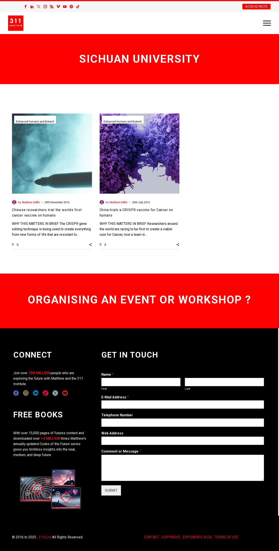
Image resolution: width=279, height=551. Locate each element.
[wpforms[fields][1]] (182, 404)
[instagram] (26, 393)
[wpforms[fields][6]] (182, 422)
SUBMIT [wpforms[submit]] (111, 490)
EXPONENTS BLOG (197, 537)
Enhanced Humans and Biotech (35, 121)
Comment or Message (121, 451)
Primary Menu (267, 23)
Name (107, 374)
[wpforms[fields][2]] (182, 468)
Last (187, 388)
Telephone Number (117, 415)
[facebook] (16, 393)
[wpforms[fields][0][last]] (224, 382)
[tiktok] (45, 393)
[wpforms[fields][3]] (182, 441)
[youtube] (65, 393)
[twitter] (55, 393)
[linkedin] (35, 393)
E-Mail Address (115, 397)
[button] (90, 244)
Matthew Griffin (31, 202)
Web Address (112, 433)
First (104, 388)
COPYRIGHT (171, 537)
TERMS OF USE (226, 537)
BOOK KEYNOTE (256, 6)
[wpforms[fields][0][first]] (140, 382)
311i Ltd (45, 537)
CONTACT (151, 537)
